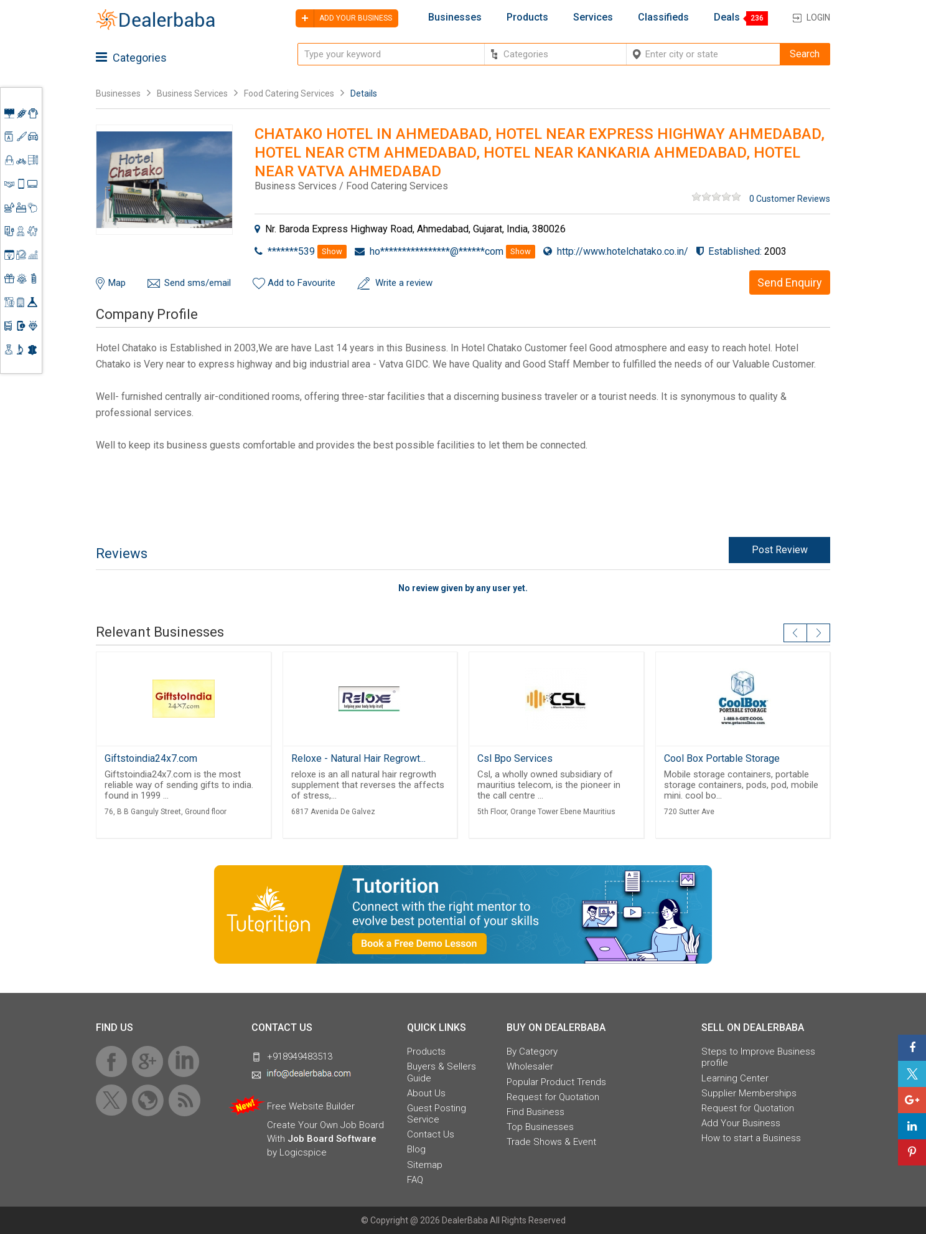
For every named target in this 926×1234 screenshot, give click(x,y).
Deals (727, 17)
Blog (416, 1149)
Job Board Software (332, 1138)
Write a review (404, 282)
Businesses (455, 17)
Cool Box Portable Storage (722, 758)
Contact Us (430, 1134)
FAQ (415, 1179)
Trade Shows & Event (551, 1141)
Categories (131, 57)
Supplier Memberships (749, 1093)
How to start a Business (751, 1138)
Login (818, 17)
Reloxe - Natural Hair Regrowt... (358, 758)
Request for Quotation (553, 1097)
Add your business (344, 18)
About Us (426, 1093)
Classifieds (663, 17)
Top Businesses (540, 1126)
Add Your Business (740, 1123)
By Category (532, 1051)
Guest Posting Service (436, 1114)
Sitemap (424, 1164)
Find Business (535, 1112)
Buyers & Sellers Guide (441, 1072)
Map (117, 282)
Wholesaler (530, 1066)
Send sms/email (197, 282)
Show (332, 251)
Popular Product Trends (556, 1082)
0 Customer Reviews (789, 199)
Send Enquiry (789, 282)
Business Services (193, 93)
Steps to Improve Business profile (758, 1057)
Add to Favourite (301, 282)
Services (593, 17)
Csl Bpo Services (515, 758)
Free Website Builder (311, 1106)
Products (527, 17)
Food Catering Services (289, 93)
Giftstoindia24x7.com (151, 758)
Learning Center (735, 1078)
